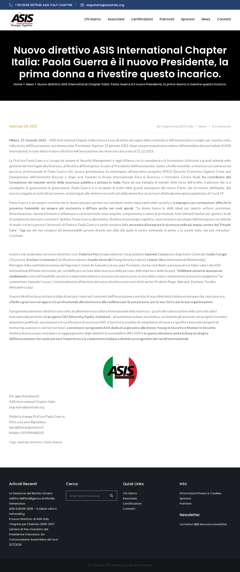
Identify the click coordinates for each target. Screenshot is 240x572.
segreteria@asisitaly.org (102, 5)
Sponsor (188, 19)
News (206, 19)
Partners (186, 503)
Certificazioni (142, 19)
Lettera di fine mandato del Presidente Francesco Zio (28, 531)
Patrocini (167, 19)
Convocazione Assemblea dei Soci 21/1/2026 (33, 542)
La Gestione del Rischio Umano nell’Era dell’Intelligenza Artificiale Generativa (32, 498)
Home (18, 84)
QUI (196, 524)
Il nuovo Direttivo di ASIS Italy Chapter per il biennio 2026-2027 (32, 521)
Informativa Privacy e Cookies (200, 493)
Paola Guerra (52, 442)
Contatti (224, 19)
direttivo (36, 442)
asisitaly (23, 442)
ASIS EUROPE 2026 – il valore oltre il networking (32, 511)
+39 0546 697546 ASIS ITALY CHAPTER (40, 5)
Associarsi (116, 19)
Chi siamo (92, 19)
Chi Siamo (130, 493)
